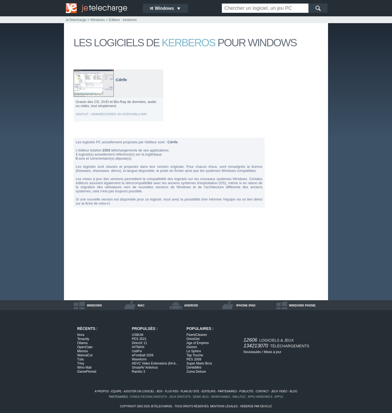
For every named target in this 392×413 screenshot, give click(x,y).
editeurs (209, 391)
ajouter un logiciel (139, 391)
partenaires (227, 391)
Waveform (139, 359)
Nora (80, 335)
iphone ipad (246, 305)
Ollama (82, 343)
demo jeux (201, 396)
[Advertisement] (296, 151)
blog (293, 391)
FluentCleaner (196, 335)
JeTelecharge (75, 20)
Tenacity (83, 339)
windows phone (302, 305)
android (191, 305)
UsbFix (137, 351)
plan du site (190, 391)
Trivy (80, 363)
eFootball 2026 (142, 355)
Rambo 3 (138, 371)
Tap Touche (194, 355)
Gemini (191, 347)
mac (141, 305)
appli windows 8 (260, 396)
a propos (102, 391)
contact (262, 391)
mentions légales (224, 406)
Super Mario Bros (199, 363)
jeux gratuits (180, 396)
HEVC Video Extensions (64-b (155, 363)
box (160, 391)
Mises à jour (272, 352)
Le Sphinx (193, 351)
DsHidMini (193, 367)
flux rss (171, 391)
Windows (97, 20)
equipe (116, 391)
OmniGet (193, 339)
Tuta (80, 359)
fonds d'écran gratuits (148, 396)
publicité (246, 391)
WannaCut (85, 355)
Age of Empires (197, 343)
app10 (279, 396)
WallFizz (239, 396)
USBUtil (137, 335)
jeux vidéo (279, 391)
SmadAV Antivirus (145, 367)
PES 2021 (139, 339)
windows (94, 305)
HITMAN (138, 347)
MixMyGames (220, 396)
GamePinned (86, 371)
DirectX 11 (139, 343)
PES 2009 (193, 359)
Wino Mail (84, 367)
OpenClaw (85, 347)
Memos (82, 351)
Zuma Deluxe (196, 371)
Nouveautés (252, 352)
